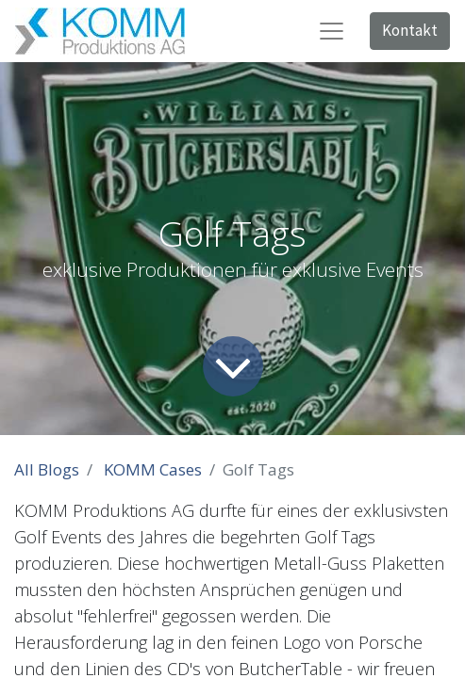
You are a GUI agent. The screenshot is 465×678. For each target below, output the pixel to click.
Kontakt (410, 30)
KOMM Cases (153, 469)
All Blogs (46, 469)
